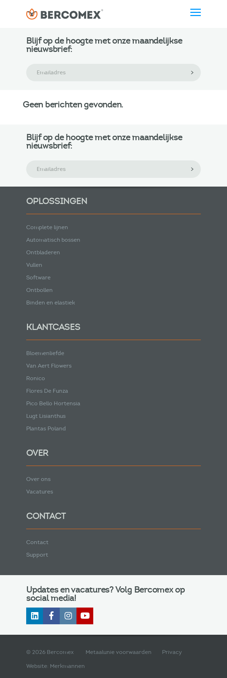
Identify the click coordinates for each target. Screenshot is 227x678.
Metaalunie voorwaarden (119, 652)
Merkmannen (67, 666)
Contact (37, 542)
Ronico (35, 378)
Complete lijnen (47, 227)
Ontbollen (39, 290)
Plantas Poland (46, 428)
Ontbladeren (43, 252)
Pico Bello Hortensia (53, 403)
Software (38, 277)
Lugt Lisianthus (46, 416)
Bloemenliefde (45, 353)
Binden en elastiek (50, 302)
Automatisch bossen (53, 239)
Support (37, 554)
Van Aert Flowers (49, 365)
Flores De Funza (47, 390)
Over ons (38, 479)
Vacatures (39, 491)
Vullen (34, 265)
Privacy (172, 652)
